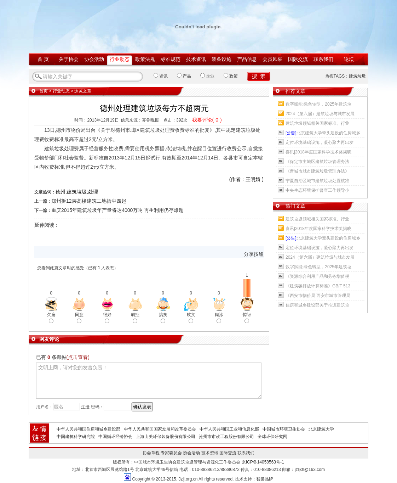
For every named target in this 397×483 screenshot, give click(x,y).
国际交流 (298, 59)
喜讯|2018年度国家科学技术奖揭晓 (318, 152)
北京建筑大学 (321, 429)
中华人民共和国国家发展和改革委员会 (160, 429)
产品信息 (247, 59)
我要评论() (206, 120)
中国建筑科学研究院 (76, 436)
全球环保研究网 (272, 436)
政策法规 (145, 59)
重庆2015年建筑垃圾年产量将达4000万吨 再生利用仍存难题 (117, 210)
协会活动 (94, 59)
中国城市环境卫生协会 (284, 429)
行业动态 (120, 59)
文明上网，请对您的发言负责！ (148, 381)
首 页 (43, 59)
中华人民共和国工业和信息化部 (229, 429)
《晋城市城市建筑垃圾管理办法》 (317, 171)
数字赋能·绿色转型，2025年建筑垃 (318, 104)
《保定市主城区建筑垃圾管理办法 (317, 161)
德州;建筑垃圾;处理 (77, 192)
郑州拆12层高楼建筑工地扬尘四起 (88, 201)
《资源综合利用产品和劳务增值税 (317, 276)
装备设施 (221, 59)
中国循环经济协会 (115, 436)
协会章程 (151, 452)
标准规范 (170, 59)
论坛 (349, 59)
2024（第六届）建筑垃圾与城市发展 (320, 113)
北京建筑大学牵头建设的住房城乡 (323, 132)
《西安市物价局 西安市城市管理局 (318, 295)
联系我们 (323, 59)
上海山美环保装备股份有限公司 (165, 436)
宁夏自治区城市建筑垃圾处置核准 (317, 180)
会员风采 (272, 59)
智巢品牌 (264, 479)
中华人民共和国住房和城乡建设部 (88, 429)
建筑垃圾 (357, 76)
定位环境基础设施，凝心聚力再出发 (319, 142)
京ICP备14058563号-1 (263, 462)
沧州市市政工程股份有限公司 (226, 436)
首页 (43, 91)
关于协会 (69, 59)
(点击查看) (78, 357)
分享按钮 (254, 254)
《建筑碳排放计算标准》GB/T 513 (318, 285)
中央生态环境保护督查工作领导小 (317, 190)
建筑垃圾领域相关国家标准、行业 (317, 123)
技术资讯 (196, 59)
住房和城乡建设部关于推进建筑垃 (317, 305)
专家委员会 (171, 452)
